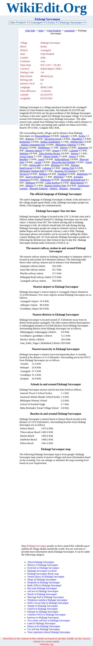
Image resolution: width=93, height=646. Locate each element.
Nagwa (72, 156)
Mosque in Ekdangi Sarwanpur (42, 611)
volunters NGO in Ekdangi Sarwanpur (46, 614)
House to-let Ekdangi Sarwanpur (43, 626)
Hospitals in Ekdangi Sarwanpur (43, 582)
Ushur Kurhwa (52, 182)
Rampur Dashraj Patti (55, 185)
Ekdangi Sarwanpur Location (42, 570)
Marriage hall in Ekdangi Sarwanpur (45, 597)
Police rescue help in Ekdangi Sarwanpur (48, 603)
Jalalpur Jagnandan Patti (33, 144)
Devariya (24, 174)
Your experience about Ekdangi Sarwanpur (48, 632)
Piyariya (24, 147)
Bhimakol (58, 176)
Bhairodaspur (77, 182)
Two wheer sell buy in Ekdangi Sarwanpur (48, 620)
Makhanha (45, 179)
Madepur (24, 153)
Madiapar (30, 182)
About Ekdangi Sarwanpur (40, 562)
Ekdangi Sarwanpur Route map (43, 573)
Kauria (55, 150)
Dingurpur (83, 147)
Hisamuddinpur (42, 136)
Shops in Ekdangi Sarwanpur (41, 579)
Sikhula (29, 185)
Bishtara (43, 174)
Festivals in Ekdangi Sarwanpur (43, 568)
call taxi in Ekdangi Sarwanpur (42, 591)
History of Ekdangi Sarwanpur (42, 565)
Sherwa (64, 147)
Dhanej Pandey (51, 156)
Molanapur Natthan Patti (32, 171)
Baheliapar (82, 174)
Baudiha (24, 159)
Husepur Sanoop (33, 150)
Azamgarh (69, 30)
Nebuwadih (35, 165)
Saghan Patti (68, 168)
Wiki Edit (30, 30)
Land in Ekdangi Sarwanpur (41, 623)
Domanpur (75, 188)
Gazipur (24, 188)
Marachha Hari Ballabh (63, 162)
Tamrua (74, 153)
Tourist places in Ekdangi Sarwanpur (45, 576)
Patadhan (62, 174)
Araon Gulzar (26, 156)
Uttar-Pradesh (54, 30)
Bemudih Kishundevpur (73, 179)
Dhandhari (77, 138)
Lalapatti (73, 150)
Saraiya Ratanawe (34, 176)
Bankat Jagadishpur (50, 141)
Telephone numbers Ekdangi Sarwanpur (47, 600)
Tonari (88, 162)
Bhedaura (56, 165)
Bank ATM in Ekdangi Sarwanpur (44, 585)
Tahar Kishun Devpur (50, 153)
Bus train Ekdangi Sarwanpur (42, 588)
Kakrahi (65, 136)
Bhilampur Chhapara (65, 144)
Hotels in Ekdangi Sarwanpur (42, 594)
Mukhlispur (44, 147)
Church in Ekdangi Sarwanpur (42, 608)
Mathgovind (77, 141)
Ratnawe (29, 138)
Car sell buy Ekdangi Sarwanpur (43, 629)
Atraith (37, 162)
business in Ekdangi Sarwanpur (43, 617)
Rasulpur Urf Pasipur (65, 171)
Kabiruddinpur (62, 159)
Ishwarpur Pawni (53, 138)
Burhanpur (25, 141)
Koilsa (82, 136)
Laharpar (46, 168)
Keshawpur (83, 185)
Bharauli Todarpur (39, 188)
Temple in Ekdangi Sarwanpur (42, 606)
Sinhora (53, 188)
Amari (41, 159)
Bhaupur (63, 188)
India (40, 30)
